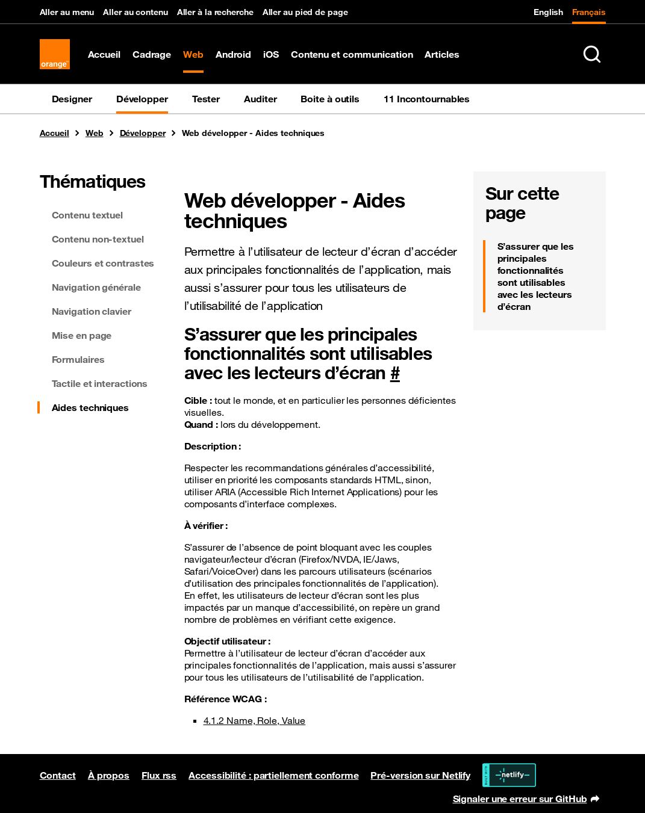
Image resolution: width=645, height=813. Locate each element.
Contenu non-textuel (98, 239)
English (548, 12)
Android (233, 54)
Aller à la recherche (215, 12)
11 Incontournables (427, 99)
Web (193, 54)
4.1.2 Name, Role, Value (255, 720)
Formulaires (78, 359)
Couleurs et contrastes (103, 263)
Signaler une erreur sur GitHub (526, 800)
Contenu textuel (87, 215)
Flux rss (159, 775)
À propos (108, 775)
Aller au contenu (135, 12)
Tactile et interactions (100, 383)
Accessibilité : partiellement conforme (273, 775)
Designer (72, 99)
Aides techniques (90, 407)
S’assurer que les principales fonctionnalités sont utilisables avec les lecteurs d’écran (535, 276)
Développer (142, 99)
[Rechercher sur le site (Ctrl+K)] (592, 54)
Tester (206, 99)
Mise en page (82, 335)
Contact (58, 775)
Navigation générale (96, 287)
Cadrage (151, 54)
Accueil (104, 54)
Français (588, 12)
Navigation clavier (91, 311)
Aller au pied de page (305, 12)
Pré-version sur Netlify (420, 775)
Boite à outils (330, 99)
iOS (271, 54)
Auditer (260, 99)
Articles (442, 54)
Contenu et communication (352, 54)
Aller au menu (67, 12)
